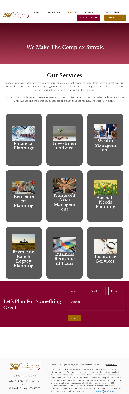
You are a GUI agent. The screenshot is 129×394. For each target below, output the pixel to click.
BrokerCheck (111, 357)
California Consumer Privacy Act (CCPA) (68, 391)
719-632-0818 (28, 368)
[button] (38, 4)
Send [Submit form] (74, 310)
